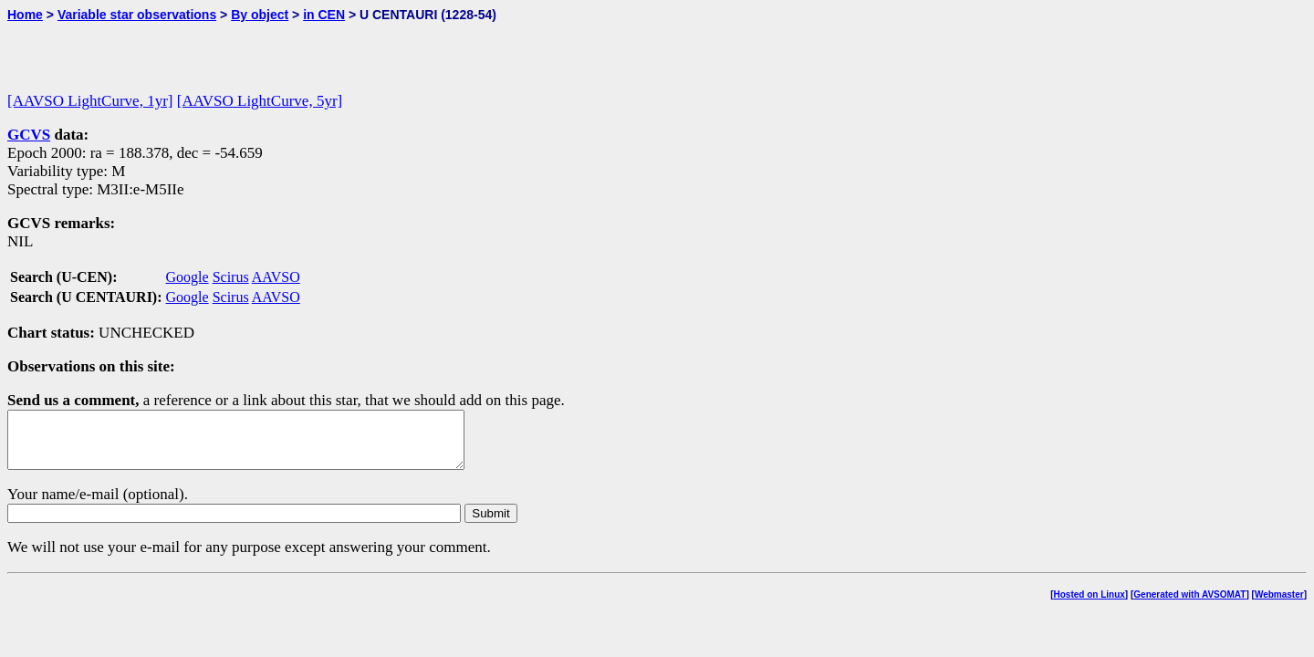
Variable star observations (136, 14)
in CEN (324, 14)
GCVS (28, 134)
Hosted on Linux (1089, 605)
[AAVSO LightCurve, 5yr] (259, 101)
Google (187, 277)
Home (25, 14)
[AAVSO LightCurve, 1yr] (89, 101)
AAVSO (276, 277)
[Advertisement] (220, 49)
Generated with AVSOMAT (1189, 605)
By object (259, 14)
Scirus (231, 277)
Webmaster (1279, 605)
